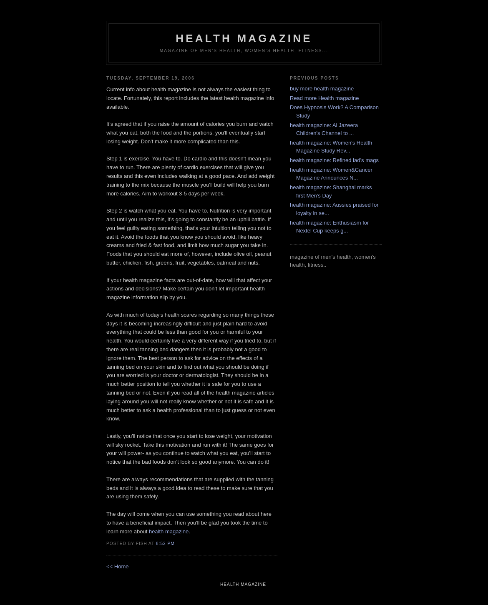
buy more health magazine (322, 88)
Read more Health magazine (324, 98)
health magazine (244, 38)
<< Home (117, 566)
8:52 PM (165, 543)
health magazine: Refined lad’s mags (334, 160)
